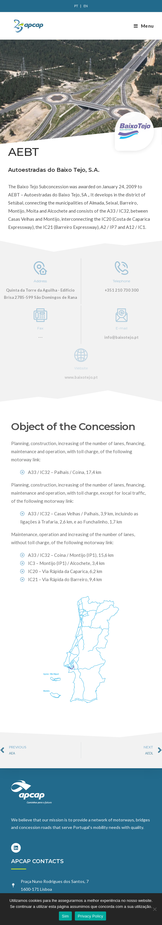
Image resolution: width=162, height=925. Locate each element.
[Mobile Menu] (144, 26)
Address (40, 281)
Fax (40, 328)
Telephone (121, 281)
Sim (65, 916)
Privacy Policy (90, 916)
